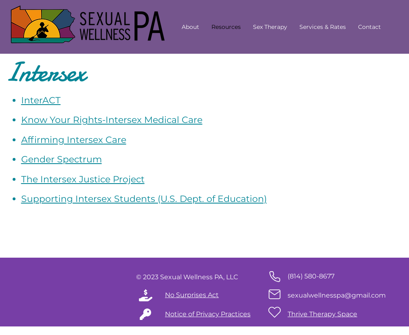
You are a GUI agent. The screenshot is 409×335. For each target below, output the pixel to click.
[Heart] (274, 312)
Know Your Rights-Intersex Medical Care (111, 119)
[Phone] (274, 276)
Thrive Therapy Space (322, 314)
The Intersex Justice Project (83, 179)
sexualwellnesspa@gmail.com (337, 295)
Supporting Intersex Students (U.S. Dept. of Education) (144, 198)
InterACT (41, 100)
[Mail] (274, 294)
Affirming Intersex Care (73, 139)
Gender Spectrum (61, 159)
